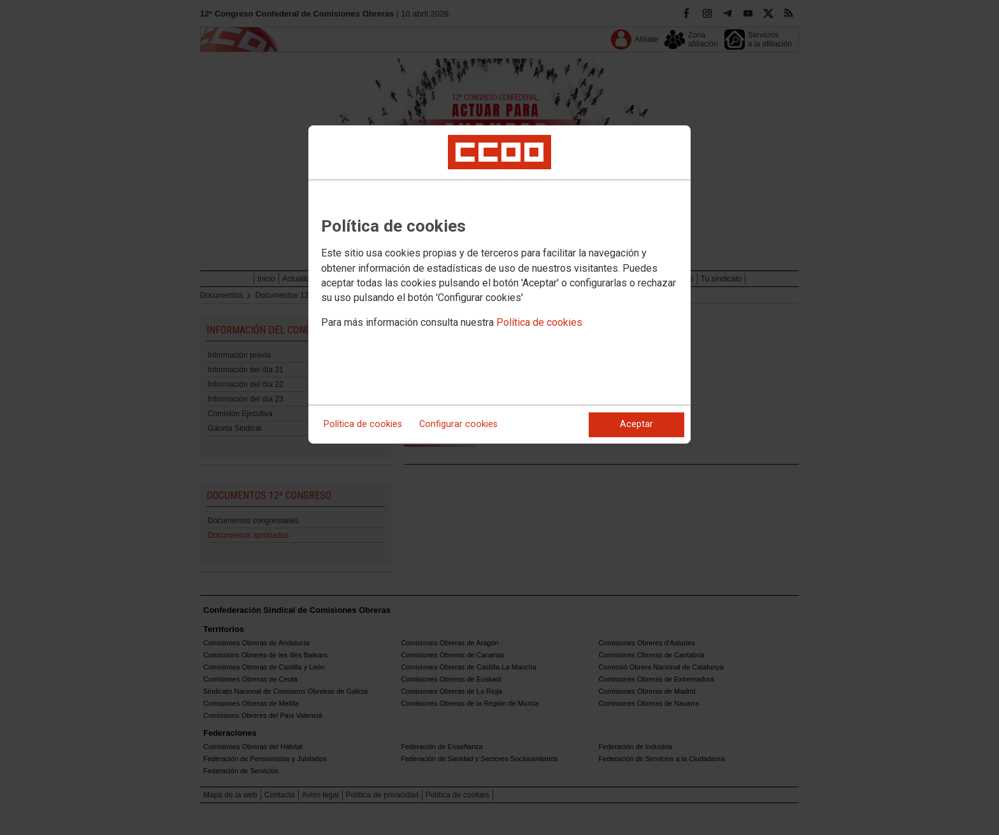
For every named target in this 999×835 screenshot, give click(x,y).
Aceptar (636, 424)
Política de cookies (539, 322)
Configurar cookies (458, 424)
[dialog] (499, 284)
